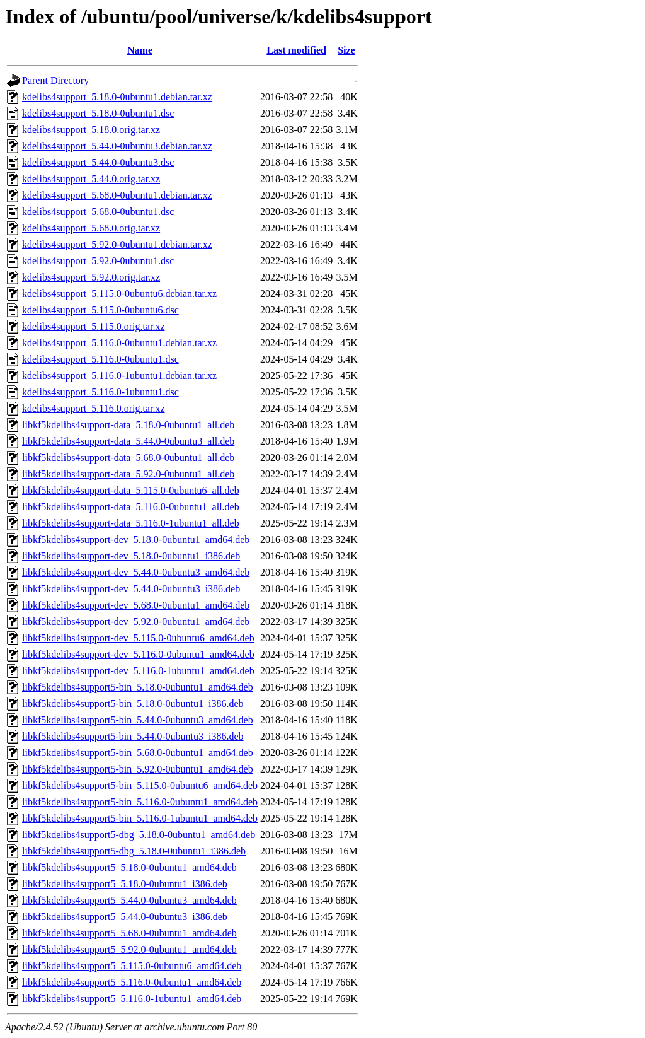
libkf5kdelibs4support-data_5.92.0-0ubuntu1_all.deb (128, 474)
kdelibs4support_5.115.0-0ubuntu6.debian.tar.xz (119, 293)
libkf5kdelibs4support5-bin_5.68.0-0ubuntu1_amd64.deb (137, 752)
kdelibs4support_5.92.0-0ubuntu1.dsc (98, 260)
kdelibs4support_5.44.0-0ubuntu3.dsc (98, 162)
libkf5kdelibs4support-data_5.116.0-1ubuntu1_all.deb (130, 523)
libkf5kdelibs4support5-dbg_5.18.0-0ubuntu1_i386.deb (134, 851)
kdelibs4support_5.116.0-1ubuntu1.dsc (100, 392)
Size (346, 50)
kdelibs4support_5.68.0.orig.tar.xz (91, 228)
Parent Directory (55, 80)
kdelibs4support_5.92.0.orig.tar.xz (91, 277)
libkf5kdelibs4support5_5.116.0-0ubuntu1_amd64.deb (131, 982)
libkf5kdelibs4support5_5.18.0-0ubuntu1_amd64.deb (129, 867)
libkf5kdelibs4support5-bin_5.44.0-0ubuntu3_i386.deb (133, 736)
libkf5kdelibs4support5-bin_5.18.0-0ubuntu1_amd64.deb (137, 687)
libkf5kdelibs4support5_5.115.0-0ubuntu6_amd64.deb (131, 965)
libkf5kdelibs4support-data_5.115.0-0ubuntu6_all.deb (130, 490)
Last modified (296, 50)
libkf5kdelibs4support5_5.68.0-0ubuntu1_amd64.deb (129, 933)
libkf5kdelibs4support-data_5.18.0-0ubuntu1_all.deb (128, 424)
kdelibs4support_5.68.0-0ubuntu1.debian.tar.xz (117, 195)
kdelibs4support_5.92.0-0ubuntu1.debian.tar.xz (117, 244)
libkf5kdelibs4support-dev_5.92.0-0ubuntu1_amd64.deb (135, 621)
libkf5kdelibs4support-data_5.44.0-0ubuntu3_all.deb (128, 441)
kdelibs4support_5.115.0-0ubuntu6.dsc (100, 310)
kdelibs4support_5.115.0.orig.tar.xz (93, 326)
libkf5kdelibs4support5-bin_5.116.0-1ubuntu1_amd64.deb (140, 818)
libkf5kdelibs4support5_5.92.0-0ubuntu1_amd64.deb (129, 949)
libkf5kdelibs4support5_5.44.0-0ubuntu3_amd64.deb (129, 900)
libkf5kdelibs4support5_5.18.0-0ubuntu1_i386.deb (124, 883)
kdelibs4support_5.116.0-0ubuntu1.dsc (100, 359)
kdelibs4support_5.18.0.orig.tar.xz (91, 129)
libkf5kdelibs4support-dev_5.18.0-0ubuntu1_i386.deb (131, 556)
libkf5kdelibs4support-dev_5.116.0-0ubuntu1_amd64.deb (138, 654)
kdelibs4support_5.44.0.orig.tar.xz (91, 178)
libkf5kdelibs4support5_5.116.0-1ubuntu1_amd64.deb (131, 998)
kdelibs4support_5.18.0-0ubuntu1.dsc (98, 113)
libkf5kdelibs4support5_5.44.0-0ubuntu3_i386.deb (124, 916)
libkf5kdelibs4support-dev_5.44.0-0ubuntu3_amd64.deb (135, 572)
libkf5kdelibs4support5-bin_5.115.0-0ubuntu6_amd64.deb (140, 785)
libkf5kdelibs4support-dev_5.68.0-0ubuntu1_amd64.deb (135, 605)
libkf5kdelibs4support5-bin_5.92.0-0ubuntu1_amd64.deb (137, 769)
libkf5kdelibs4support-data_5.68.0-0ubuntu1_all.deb (128, 457)
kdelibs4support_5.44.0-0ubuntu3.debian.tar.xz (117, 146)
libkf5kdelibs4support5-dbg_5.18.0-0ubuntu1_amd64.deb (138, 834)
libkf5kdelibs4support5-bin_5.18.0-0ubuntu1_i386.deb (133, 703)
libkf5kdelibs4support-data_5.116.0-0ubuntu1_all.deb (130, 506)
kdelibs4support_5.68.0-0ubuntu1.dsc (98, 211)
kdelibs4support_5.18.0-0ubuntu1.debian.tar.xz (117, 96)
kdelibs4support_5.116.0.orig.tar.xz (93, 408)
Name (139, 50)
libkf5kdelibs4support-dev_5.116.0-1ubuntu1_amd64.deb (138, 670)
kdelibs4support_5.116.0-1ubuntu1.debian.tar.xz (119, 375)
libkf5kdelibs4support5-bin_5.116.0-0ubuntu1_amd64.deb (140, 801)
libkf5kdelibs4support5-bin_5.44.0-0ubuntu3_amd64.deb (137, 719)
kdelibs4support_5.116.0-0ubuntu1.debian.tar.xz (119, 342)
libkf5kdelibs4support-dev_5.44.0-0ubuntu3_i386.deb (131, 588)
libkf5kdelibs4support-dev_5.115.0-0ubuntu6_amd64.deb (138, 638)
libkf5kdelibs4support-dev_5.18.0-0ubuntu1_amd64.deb (135, 539)
